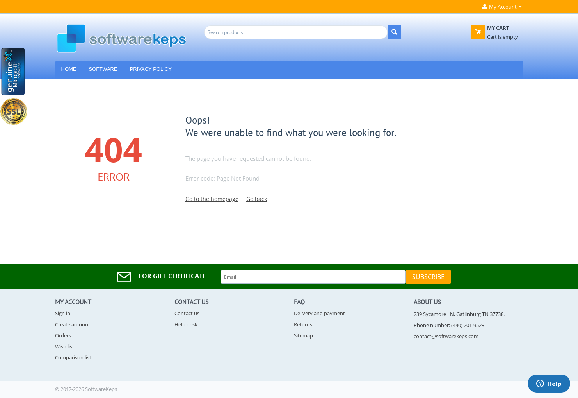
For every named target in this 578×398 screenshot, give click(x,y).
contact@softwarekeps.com (446, 336)
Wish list (64, 346)
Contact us (186, 313)
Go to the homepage (211, 199)
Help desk (185, 324)
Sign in (62, 313)
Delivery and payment (319, 313)
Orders (63, 335)
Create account (72, 324)
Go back (256, 199)
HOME (68, 69)
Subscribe (428, 277)
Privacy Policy (151, 69)
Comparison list (73, 357)
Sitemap (303, 335)
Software (103, 69)
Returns (303, 324)
